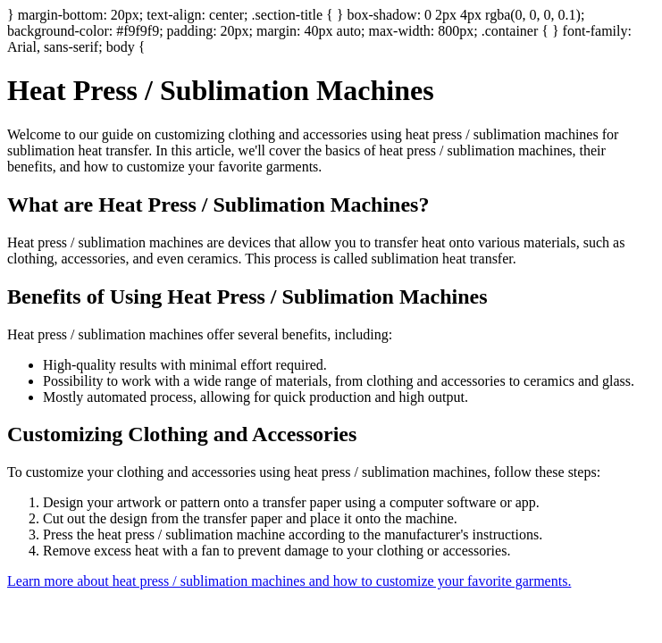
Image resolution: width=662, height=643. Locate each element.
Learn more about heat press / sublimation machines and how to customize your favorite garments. (289, 581)
